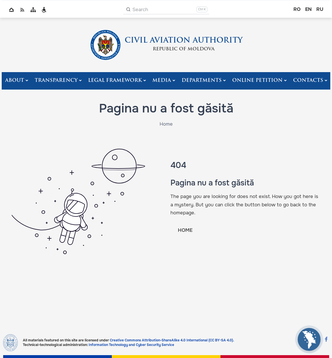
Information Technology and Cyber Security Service (131, 345)
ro (297, 9)
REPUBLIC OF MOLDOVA (183, 49)
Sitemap (33, 10)
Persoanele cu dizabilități (44, 10)
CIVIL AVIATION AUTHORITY (183, 41)
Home (11, 10)
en (308, 9)
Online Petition (257, 80)
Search (140, 10)
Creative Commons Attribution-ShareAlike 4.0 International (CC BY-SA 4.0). (172, 340)
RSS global (22, 10)
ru (319, 9)
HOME (185, 230)
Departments (202, 80)
